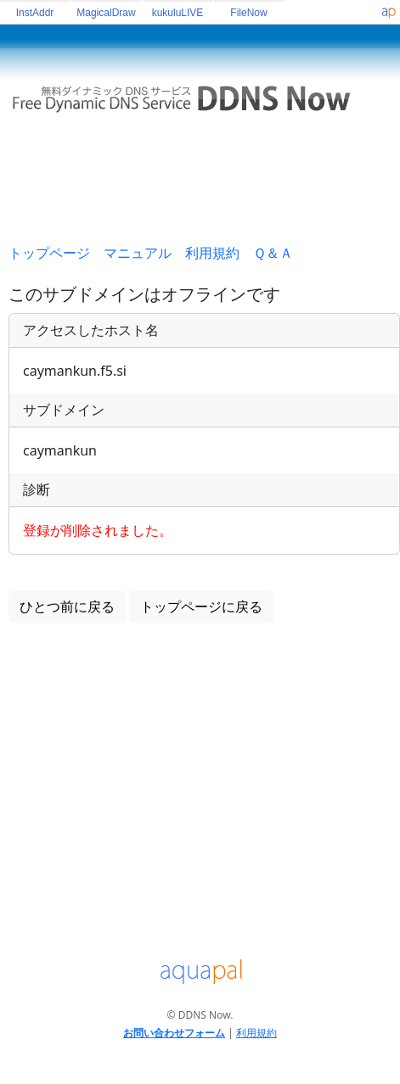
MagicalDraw (105, 13)
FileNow (248, 13)
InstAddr (35, 13)
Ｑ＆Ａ (273, 252)
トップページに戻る (201, 606)
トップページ (49, 252)
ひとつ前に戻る (67, 606)
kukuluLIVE (178, 13)
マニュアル (138, 252)
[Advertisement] (204, 185)
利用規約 (212, 252)
